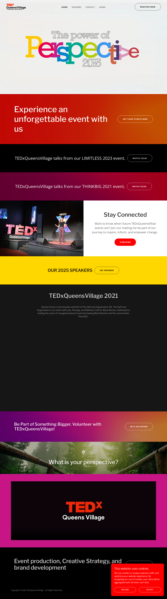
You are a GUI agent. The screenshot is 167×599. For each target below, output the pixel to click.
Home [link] (64, 7)
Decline (125, 590)
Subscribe (125, 242)
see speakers (107, 270)
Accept (150, 590)
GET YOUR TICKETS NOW (135, 119)
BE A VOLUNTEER (139, 426)
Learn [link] (102, 7)
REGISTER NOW (147, 7)
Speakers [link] (77, 7)
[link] (16, 6)
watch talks (140, 158)
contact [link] (90, 7)
